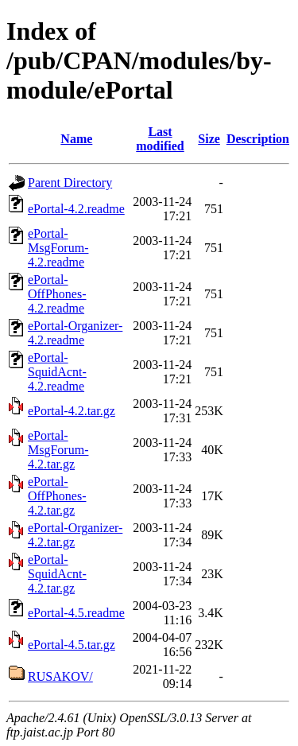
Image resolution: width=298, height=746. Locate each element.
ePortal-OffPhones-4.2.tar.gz (57, 496)
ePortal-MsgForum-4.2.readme (58, 248)
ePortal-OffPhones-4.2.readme (57, 294)
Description (257, 139)
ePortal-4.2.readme (76, 209)
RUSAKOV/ (60, 676)
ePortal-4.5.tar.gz (71, 644)
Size (209, 139)
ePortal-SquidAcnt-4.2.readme (57, 372)
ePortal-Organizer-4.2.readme (75, 333)
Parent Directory (70, 182)
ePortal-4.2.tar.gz (71, 411)
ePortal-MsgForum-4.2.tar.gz (58, 450)
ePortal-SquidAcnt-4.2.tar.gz (57, 574)
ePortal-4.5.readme (76, 613)
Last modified (160, 139)
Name (76, 139)
